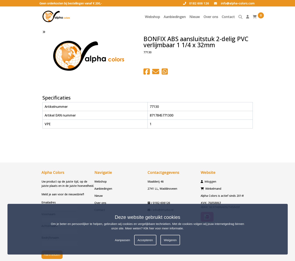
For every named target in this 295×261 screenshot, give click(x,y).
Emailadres (48, 202)
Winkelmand (213, 188)
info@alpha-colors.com (234, 3)
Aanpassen (122, 240)
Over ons (210, 16)
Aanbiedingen (175, 16)
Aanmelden (52, 254)
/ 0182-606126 (160, 203)
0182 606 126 (196, 3)
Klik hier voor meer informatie (163, 228)
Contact (228, 16)
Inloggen (210, 181)
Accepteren (145, 240)
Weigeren (170, 240)
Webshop (152, 16)
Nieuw (194, 16)
